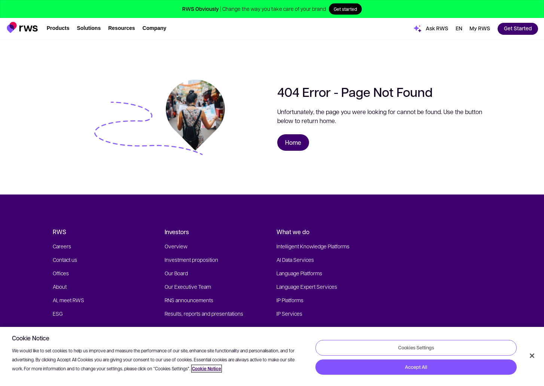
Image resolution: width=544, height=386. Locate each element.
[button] (22, 27)
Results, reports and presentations (204, 313)
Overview (176, 246)
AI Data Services (295, 259)
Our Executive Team (188, 286)
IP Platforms (289, 300)
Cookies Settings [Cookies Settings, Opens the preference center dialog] (416, 347)
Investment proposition (191, 259)
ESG (58, 313)
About (60, 286)
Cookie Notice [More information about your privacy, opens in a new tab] (206, 368)
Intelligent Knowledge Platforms (312, 246)
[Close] (532, 355)
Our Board (176, 273)
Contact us (65, 259)
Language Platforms (299, 273)
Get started (345, 9)
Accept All (416, 367)
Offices (61, 273)
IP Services (289, 313)
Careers (62, 246)
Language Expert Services (306, 286)
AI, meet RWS (68, 300)
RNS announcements (189, 300)
